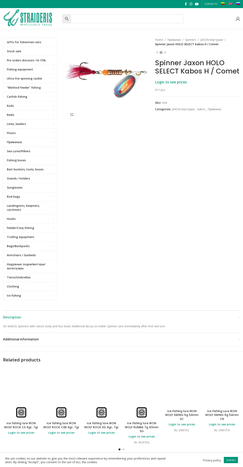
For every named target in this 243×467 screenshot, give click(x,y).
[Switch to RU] (238, 4)
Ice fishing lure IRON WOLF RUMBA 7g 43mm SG (141, 427)
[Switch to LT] (223, 4)
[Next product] (165, 53)
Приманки (174, 40)
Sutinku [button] (231, 460)
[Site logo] (31, 18)
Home (159, 40)
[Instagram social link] (191, 4)
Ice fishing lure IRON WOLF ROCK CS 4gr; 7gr (21, 425)
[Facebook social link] (185, 4)
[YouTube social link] (197, 4)
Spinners (190, 40)
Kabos (201, 109)
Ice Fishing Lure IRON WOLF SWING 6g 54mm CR (222, 415)
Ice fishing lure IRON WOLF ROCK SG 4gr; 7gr (101, 425)
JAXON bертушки (211, 40)
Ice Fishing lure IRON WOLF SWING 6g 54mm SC (181, 415)
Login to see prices (171, 82)
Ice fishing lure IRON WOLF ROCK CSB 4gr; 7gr (61, 425)
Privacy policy (212, 460)
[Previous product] (157, 53)
